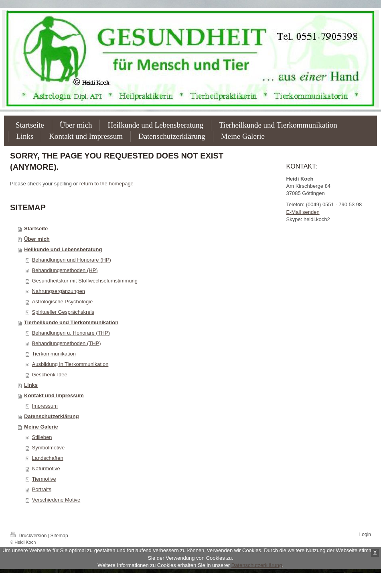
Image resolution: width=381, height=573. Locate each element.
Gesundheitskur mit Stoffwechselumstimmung (85, 281)
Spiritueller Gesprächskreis (63, 312)
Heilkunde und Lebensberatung (63, 249)
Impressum (45, 406)
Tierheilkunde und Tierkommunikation (71, 322)
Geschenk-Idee (49, 375)
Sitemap (59, 535)
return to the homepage (106, 184)
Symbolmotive (48, 448)
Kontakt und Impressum (54, 395)
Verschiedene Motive (56, 500)
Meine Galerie (41, 427)
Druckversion (29, 535)
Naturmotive (46, 468)
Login (365, 534)
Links (31, 385)
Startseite (36, 229)
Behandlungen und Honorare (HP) (71, 260)
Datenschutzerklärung (51, 416)
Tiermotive (44, 479)
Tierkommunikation (54, 354)
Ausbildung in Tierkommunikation (70, 364)
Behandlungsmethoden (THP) (66, 343)
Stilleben (42, 437)
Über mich (37, 239)
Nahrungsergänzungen (58, 291)
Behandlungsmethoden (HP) (65, 270)
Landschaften (47, 458)
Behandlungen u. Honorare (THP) (71, 333)
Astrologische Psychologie (62, 302)
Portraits (41, 489)
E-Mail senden (303, 212)
